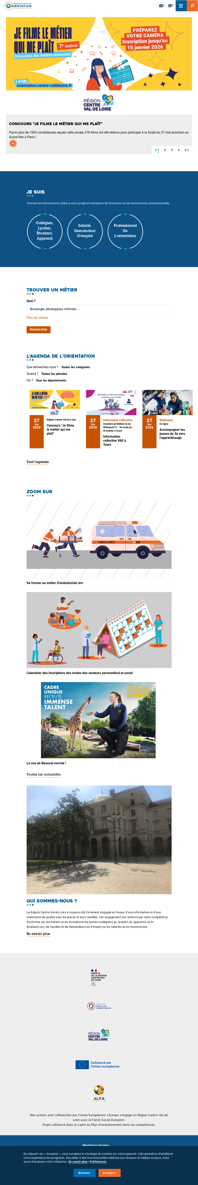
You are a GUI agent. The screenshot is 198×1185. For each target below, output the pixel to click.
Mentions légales (96, 1145)
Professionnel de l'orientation (125, 231)
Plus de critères (37, 318)
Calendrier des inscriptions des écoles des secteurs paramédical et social (80, 673)
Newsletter (162, 5)
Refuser (84, 1173)
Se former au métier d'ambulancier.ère (55, 583)
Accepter (109, 1173)
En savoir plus (38, 934)
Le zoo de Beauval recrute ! (46, 763)
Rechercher (38, 329)
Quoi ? (31, 301)
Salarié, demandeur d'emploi (85, 231)
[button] (156, 150)
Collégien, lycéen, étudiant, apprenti (45, 231)
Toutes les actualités (44, 774)
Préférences (98, 1161)
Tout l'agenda (38, 462)
